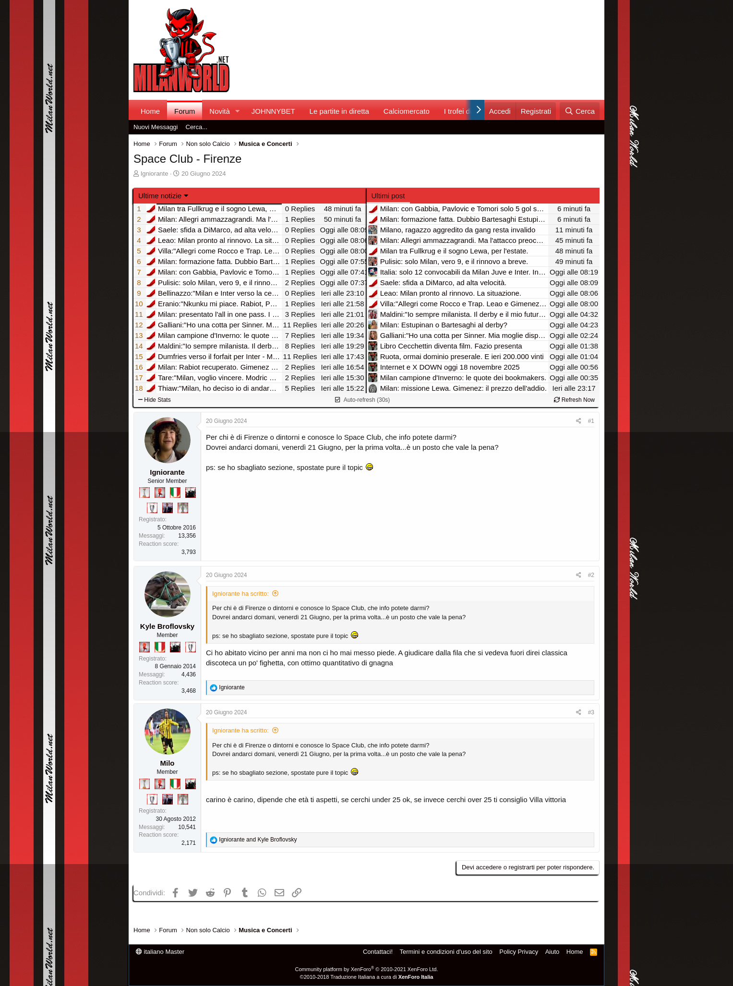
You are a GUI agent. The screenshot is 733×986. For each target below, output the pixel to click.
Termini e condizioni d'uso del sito (446, 951)
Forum (184, 111)
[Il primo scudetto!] (175, 492)
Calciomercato (407, 111)
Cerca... (197, 127)
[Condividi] (579, 421)
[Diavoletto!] (160, 492)
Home (150, 111)
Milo (167, 763)
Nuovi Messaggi (155, 127)
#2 (591, 575)
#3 (591, 712)
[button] (237, 111)
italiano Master (160, 951)
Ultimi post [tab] (388, 196)
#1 (591, 421)
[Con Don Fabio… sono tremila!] (167, 508)
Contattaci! (378, 951)
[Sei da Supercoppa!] (183, 508)
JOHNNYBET (273, 111)
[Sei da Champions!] (152, 508)
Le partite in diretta (339, 111)
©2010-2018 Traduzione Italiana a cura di (366, 977)
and (258, 839)
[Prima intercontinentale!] (144, 492)
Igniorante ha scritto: (240, 593)
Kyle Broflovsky (167, 626)
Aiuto (552, 951)
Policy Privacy (518, 951)
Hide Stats (154, 400)
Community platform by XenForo (366, 969)
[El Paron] (190, 492)
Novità (219, 111)
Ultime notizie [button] (159, 196)
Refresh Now (574, 400)
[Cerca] (580, 111)
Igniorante (154, 173)
